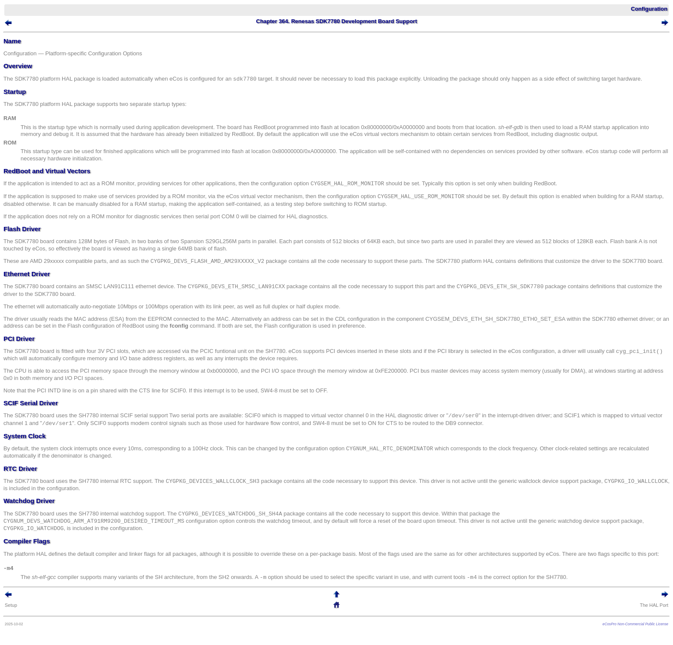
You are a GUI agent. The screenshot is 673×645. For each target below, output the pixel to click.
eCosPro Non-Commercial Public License (635, 624)
